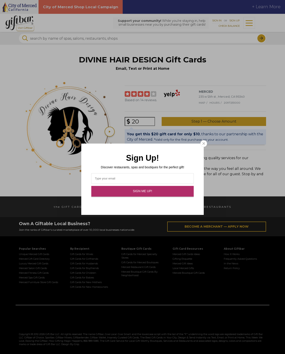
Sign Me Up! (142, 191)
